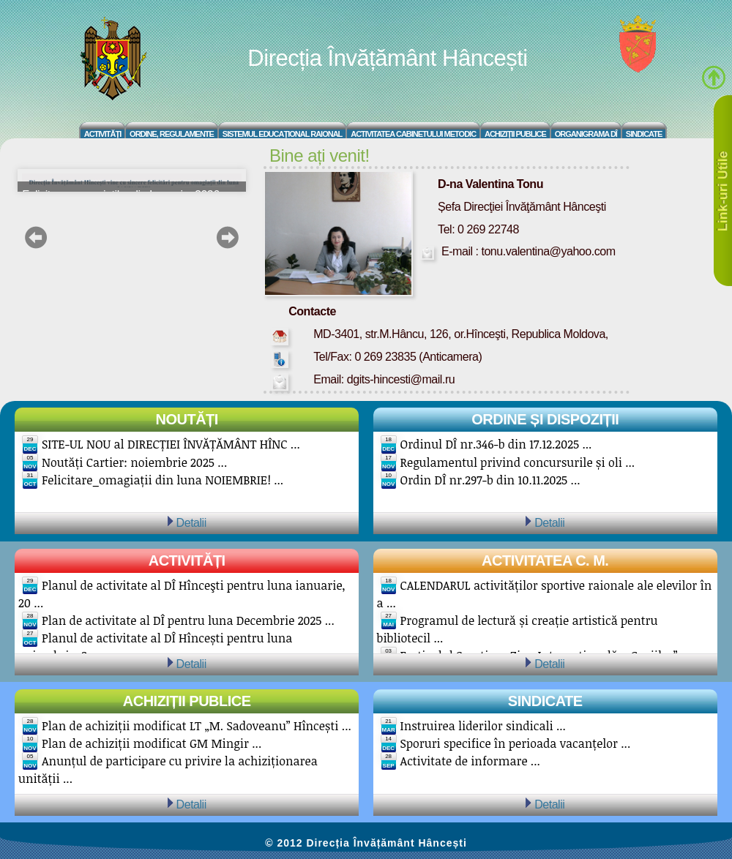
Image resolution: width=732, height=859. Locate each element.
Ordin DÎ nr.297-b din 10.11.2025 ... (490, 480)
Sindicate (644, 134)
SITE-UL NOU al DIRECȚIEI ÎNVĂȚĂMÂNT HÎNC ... (171, 444)
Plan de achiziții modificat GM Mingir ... (151, 743)
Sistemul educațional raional (283, 134)
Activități (103, 134)
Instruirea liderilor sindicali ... (483, 726)
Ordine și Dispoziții (545, 419)
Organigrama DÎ (586, 134)
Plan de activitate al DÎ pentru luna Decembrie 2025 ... (188, 620)
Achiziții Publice (515, 134)
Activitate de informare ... (470, 761)
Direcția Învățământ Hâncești (387, 58)
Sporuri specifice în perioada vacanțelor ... (515, 743)
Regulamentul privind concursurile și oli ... (517, 462)
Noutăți (187, 419)
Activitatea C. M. (545, 560)
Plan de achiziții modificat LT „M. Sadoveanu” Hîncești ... (196, 726)
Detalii (191, 522)
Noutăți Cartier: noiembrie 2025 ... (134, 462)
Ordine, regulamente (172, 134)
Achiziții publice (187, 701)
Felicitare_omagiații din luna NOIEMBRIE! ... (162, 480)
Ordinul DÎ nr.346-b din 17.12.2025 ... (496, 444)
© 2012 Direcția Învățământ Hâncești (366, 843)
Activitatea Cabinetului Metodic (413, 134)
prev (36, 237)
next (227, 237)
